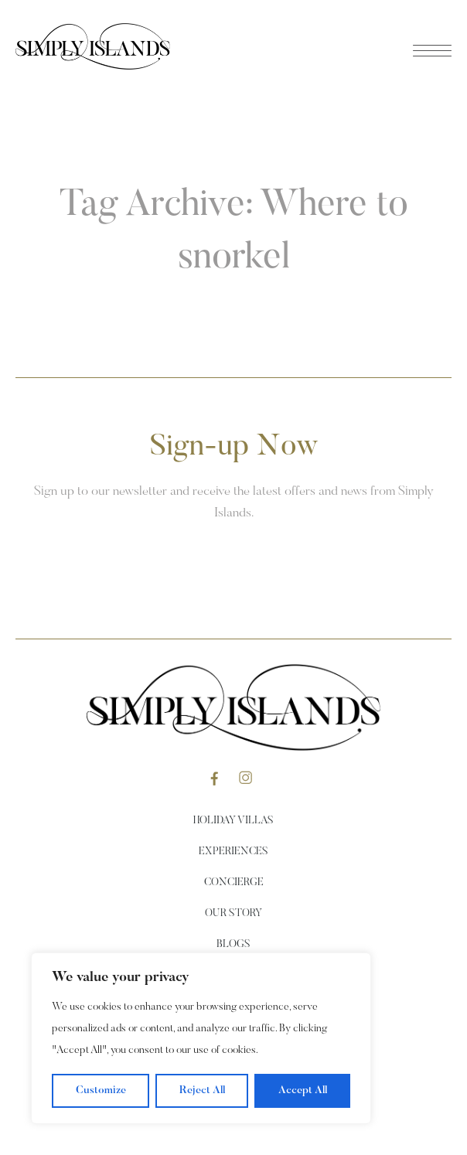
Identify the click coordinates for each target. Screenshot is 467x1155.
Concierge (234, 882)
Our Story (233, 913)
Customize (101, 1090)
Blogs (233, 944)
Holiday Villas (233, 821)
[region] (201, 1038)
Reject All (202, 1090)
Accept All (302, 1090)
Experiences (233, 852)
